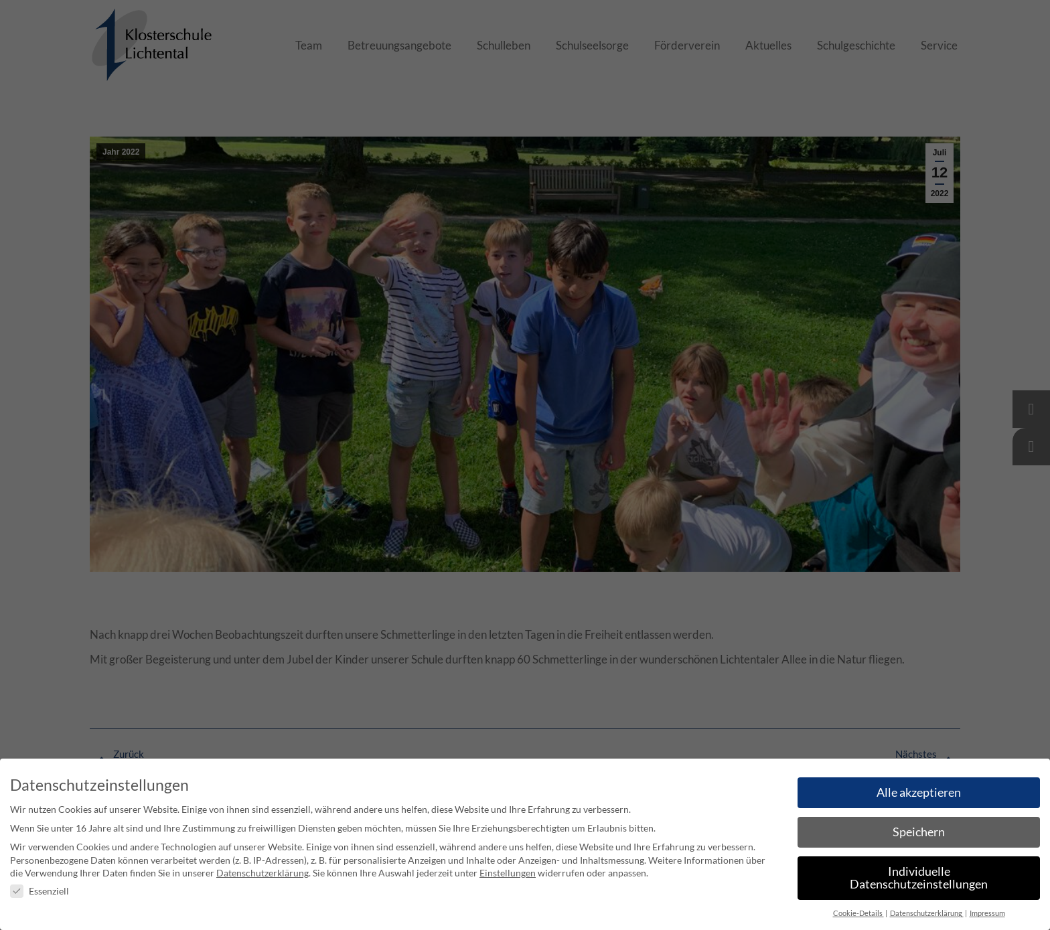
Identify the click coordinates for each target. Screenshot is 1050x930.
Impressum (987, 913)
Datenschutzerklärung (262, 872)
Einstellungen (507, 872)
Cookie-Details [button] (858, 913)
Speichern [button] (919, 832)
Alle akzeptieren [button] (919, 792)
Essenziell (39, 890)
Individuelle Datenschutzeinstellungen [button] (919, 878)
